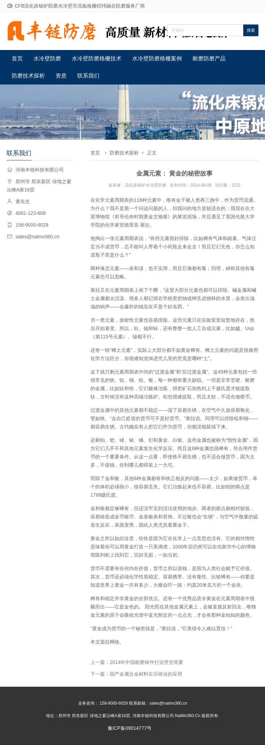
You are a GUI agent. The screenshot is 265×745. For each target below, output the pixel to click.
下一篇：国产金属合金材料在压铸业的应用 (136, 674)
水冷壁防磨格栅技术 (96, 58)
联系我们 (88, 76)
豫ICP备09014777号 (130, 728)
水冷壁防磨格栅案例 (157, 58)
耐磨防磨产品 (209, 58)
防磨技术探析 (28, 76)
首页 (17, 58)
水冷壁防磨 (47, 58)
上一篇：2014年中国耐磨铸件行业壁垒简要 (136, 662)
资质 (61, 76)
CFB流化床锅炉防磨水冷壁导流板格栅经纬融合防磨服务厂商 (79, 6)
